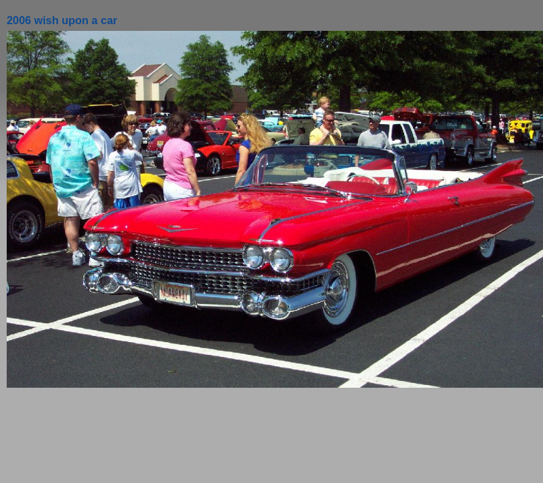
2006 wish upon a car (62, 20)
